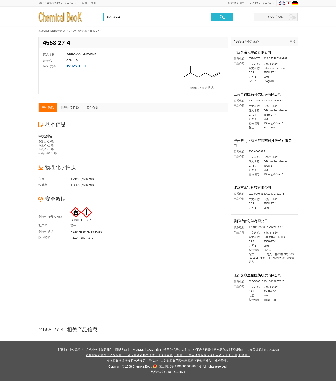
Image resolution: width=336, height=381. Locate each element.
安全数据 (92, 107)
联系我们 (107, 349)
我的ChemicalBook (262, 3)
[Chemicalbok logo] (60, 17)
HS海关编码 (253, 349)
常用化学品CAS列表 (177, 349)
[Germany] (295, 3)
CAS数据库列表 (78, 30)
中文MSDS (137, 349)
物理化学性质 (70, 107)
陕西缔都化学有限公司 (251, 221)
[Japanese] (288, 3)
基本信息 (48, 107)
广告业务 (92, 349)
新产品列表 (220, 349)
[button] (222, 17)
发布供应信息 (236, 3)
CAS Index (154, 349)
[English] (282, 3)
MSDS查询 (271, 349)
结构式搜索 (275, 17)
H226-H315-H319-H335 (86, 231)
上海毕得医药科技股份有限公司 (258, 94)
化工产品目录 (202, 349)
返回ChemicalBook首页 (51, 30)
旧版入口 (121, 349)
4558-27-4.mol (76, 66)
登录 (84, 3)
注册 (93, 3)
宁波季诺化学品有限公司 (253, 52)
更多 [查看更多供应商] (293, 41)
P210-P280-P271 (81, 237)
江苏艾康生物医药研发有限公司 (258, 275)
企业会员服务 (75, 349)
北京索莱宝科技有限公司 (253, 187)
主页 (60, 349)
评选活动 (237, 349)
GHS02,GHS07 (80, 220)
